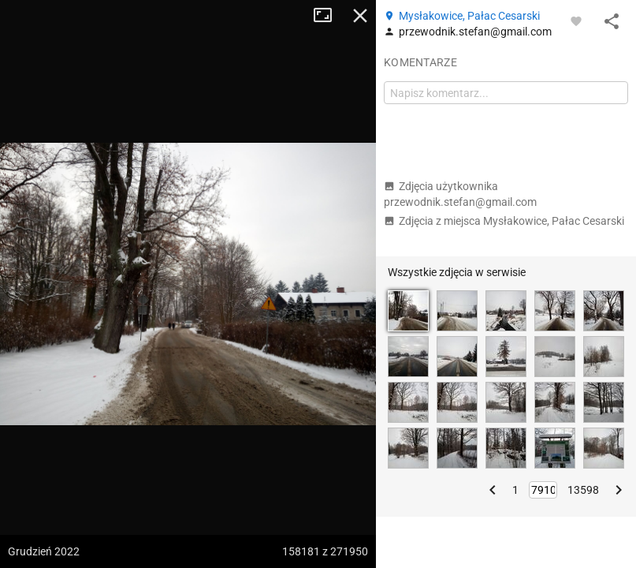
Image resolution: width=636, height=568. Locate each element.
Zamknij (360, 16)
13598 (583, 490)
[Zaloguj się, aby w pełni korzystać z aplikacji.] (576, 20)
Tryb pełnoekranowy (328, 16)
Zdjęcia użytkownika (460, 194)
